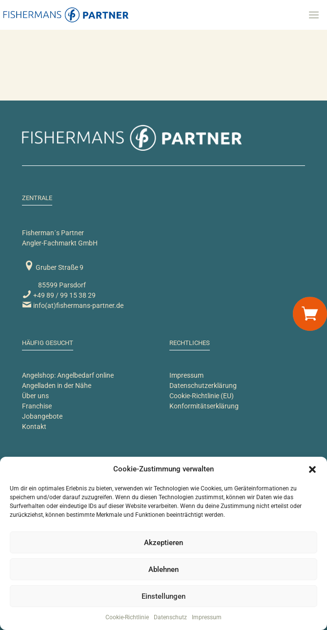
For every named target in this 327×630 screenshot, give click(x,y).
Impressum (207, 617)
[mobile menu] (314, 14)
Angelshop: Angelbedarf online (68, 375)
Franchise (37, 406)
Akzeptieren (163, 542)
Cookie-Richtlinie (127, 617)
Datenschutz (170, 617)
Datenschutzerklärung (203, 385)
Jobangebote (42, 416)
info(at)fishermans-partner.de (72, 305)
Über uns (35, 396)
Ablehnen (163, 569)
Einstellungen (163, 596)
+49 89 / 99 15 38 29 (59, 295)
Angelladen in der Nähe (56, 385)
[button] (312, 469)
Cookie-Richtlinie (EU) (201, 396)
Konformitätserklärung (204, 406)
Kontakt (34, 426)
